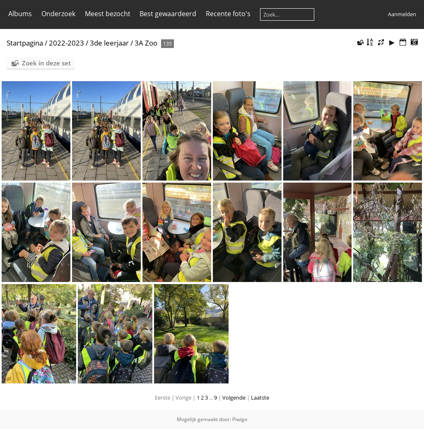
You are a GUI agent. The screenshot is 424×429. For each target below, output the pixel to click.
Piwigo (239, 419)
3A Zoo (146, 43)
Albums (20, 13)
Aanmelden (402, 14)
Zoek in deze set (46, 63)
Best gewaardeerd (168, 13)
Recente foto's (228, 13)
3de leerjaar (109, 43)
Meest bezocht (107, 13)
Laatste (260, 397)
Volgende (234, 397)
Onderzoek (58, 13)
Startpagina (25, 43)
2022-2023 (66, 43)
